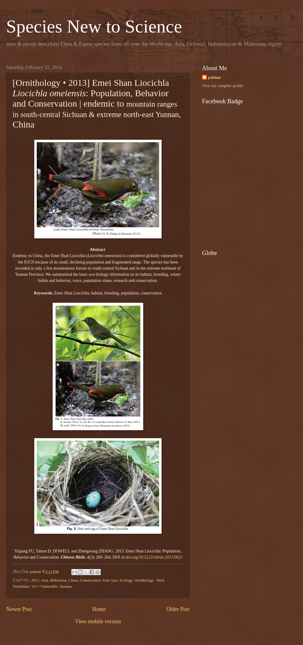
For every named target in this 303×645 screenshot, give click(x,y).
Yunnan (65, 586)
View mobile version (98, 621)
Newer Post (19, 609)
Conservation (90, 580)
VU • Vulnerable (45, 586)
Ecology (126, 580)
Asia (44, 580)
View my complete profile (222, 86)
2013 (35, 580)
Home (99, 609)
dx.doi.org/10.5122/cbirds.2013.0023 (151, 557)
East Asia (110, 580)
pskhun (214, 77)
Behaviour (58, 580)
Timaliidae (21, 586)
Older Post (178, 609)
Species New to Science (94, 26)
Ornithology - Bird (149, 580)
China (73, 580)
